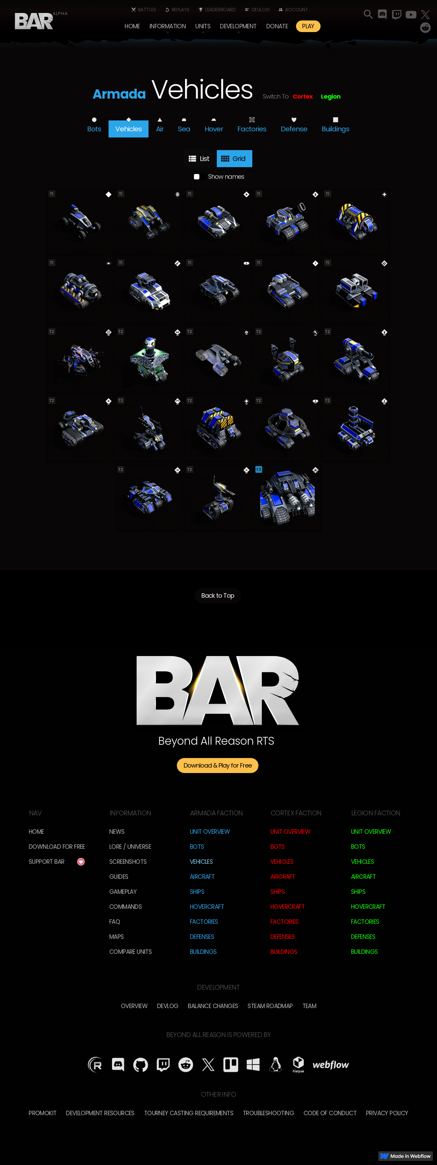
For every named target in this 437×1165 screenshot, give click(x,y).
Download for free (57, 847)
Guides (118, 877)
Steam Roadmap (270, 1006)
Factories (204, 922)
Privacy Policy (387, 1113)
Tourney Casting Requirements (188, 1113)
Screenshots (127, 862)
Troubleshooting (268, 1113)
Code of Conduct (330, 1113)
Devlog (261, 9)
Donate (277, 26)
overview (134, 1006)
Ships (197, 892)
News (117, 832)
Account (296, 9)
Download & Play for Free (218, 765)
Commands (125, 907)
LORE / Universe (130, 847)
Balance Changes (213, 1006)
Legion (330, 96)
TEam (309, 1006)
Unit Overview (210, 832)
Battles (147, 9)
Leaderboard (220, 9)
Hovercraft (207, 907)
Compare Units (130, 952)
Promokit (42, 1113)
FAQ (114, 922)
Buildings (203, 952)
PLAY (308, 26)
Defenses (202, 937)
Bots (197, 847)
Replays (180, 9)
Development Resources (100, 1113)
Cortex (303, 96)
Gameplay (123, 892)
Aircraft (202, 877)
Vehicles (201, 862)
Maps (116, 937)
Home (132, 26)
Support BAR (46, 862)
